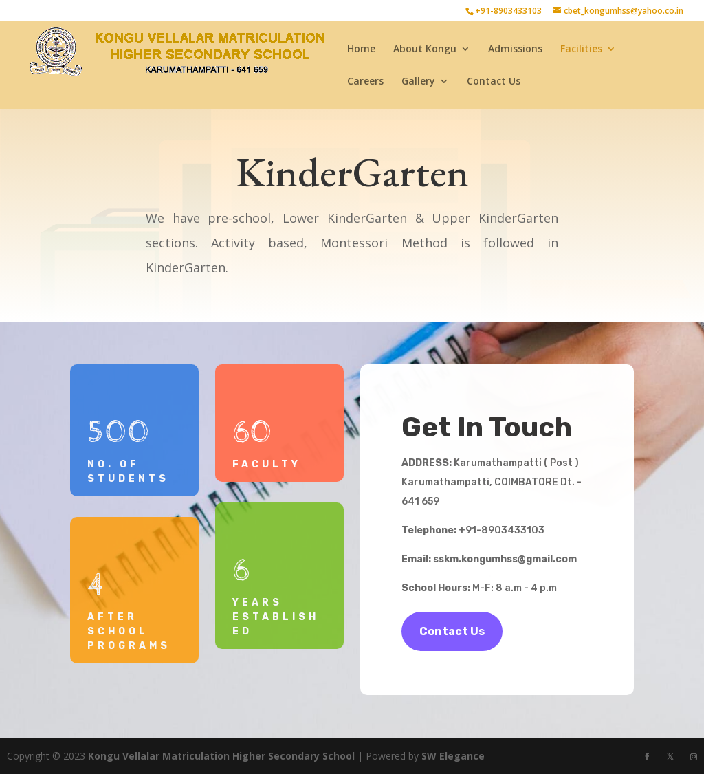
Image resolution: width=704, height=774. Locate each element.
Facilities (581, 49)
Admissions (515, 49)
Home (361, 49)
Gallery (418, 81)
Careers (365, 81)
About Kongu (424, 49)
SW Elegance (453, 755)
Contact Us (493, 81)
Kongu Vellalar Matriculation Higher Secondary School (221, 755)
